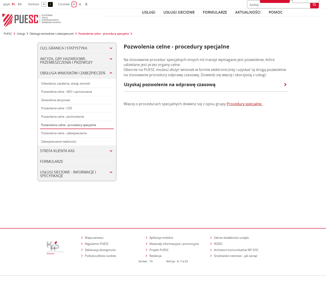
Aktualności (248, 12)
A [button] (44, 4)
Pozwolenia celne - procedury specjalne (103, 34)
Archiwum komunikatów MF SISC (236, 230)
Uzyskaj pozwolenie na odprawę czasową (205, 84)
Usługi (148, 12)
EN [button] (20, 4)
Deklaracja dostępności (100, 230)
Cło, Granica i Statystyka (63, 48)
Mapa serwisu (94, 218)
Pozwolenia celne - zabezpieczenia (64, 133)
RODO (218, 224)
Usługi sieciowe (179, 12)
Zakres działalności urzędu (232, 218)
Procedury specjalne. (244, 103)
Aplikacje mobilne (161, 218)
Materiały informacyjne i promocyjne (174, 224)
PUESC (8, 34)
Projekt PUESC (159, 230)
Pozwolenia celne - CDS (56, 108)
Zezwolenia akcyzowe (55, 100)
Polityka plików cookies (100, 236)
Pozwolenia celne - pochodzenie (62, 117)
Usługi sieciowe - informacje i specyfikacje (68, 174)
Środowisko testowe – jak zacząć (236, 236)
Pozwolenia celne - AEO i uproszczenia (66, 92)
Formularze (215, 12)
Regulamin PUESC (97, 224)
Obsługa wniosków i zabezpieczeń (52, 34)
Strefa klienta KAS (57, 150)
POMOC (276, 12)
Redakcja (155, 236)
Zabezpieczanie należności (58, 141)
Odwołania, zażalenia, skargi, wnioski (65, 83)
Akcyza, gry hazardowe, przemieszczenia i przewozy (66, 60)
